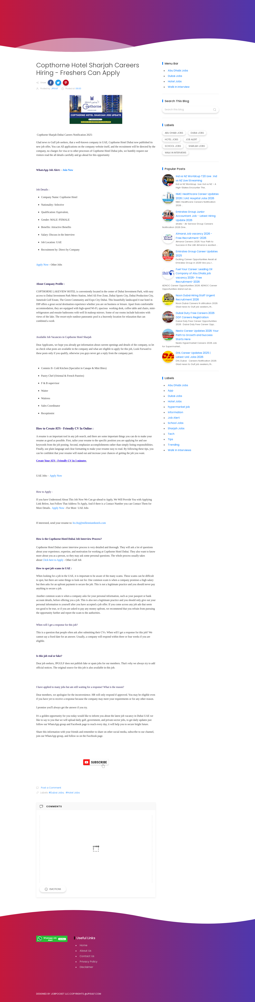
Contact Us (87, 956)
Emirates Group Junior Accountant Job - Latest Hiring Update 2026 (196, 216)
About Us (85, 951)
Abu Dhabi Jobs (178, 70)
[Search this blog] (190, 109)
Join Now (68, 170)
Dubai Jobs (175, 76)
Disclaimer (86, 967)
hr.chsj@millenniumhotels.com (89, 522)
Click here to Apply (53, 560)
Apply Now (42, 264)
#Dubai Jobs (56, 792)
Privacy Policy (88, 961)
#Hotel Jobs (73, 792)
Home (83, 945)
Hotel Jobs (175, 81)
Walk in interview (179, 87)
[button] (51, 83)
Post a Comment (50, 787)
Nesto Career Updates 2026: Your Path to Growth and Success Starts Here (197, 335)
